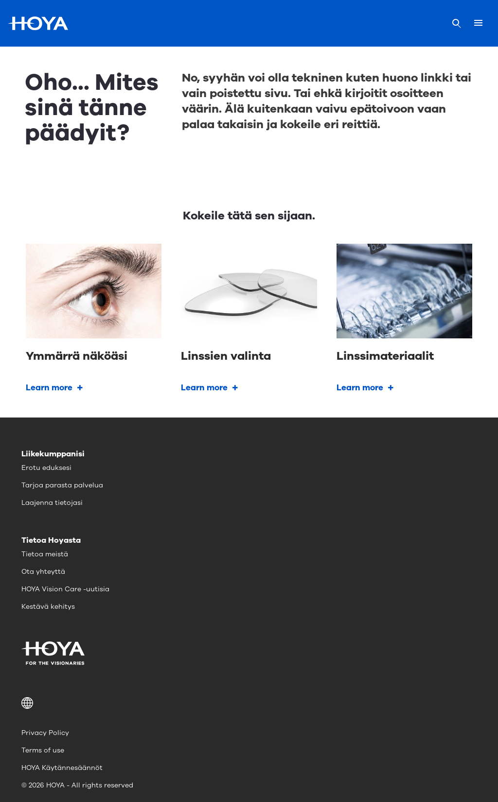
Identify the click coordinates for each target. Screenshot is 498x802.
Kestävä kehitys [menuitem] (48, 606)
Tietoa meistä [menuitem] (44, 554)
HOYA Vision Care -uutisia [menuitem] (65, 589)
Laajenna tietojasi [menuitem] (52, 502)
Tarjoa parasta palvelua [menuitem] (62, 485)
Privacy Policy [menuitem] (45, 732)
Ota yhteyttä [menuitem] (43, 571)
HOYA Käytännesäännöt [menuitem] (62, 767)
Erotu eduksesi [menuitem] (46, 467)
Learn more (49, 387)
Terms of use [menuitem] (42, 750)
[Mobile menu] (478, 23)
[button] (249, 703)
